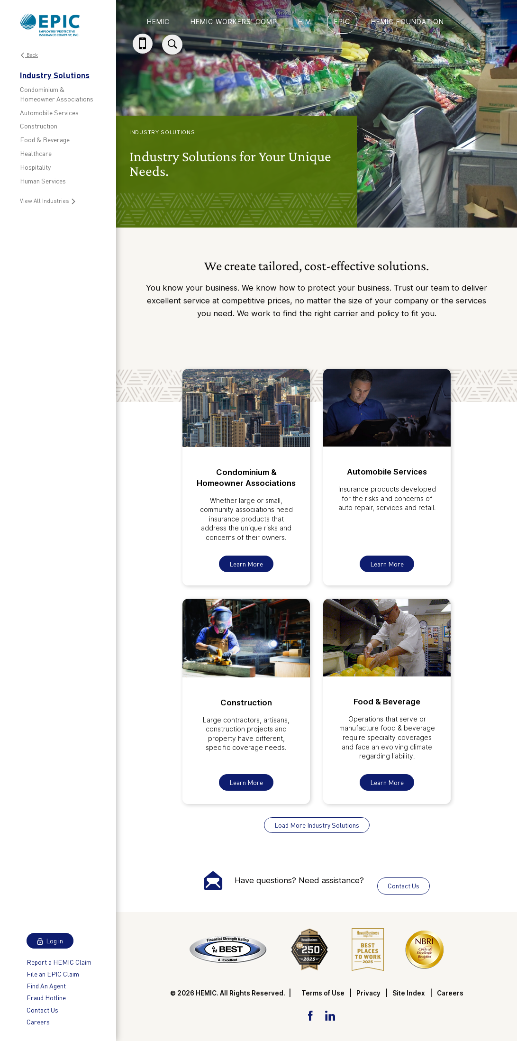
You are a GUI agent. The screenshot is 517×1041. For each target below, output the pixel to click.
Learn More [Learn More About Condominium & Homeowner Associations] (246, 564)
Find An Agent (46, 986)
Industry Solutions (55, 75)
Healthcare (36, 153)
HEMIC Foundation (407, 22)
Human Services (43, 181)
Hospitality (35, 167)
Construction (38, 126)
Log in (50, 941)
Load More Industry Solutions (316, 825)
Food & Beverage (45, 140)
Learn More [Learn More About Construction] (246, 782)
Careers (38, 1022)
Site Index (408, 993)
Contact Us (42, 1010)
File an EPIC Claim (53, 974)
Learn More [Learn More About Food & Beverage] (387, 782)
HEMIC (158, 22)
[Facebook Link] (310, 1015)
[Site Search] (172, 45)
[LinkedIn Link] (330, 1015)
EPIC (342, 22)
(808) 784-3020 (144, 53)
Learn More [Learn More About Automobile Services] (387, 564)
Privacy (368, 993)
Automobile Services (49, 113)
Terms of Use (323, 993)
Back (29, 55)
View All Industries (48, 200)
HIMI (305, 22)
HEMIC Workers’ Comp (233, 22)
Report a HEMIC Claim (59, 962)
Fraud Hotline (46, 998)
